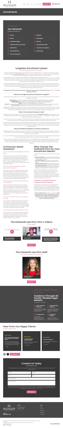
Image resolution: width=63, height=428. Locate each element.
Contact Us (42, 414)
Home (41, 407)
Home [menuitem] (24, 4)
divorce (42, 72)
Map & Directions (20, 409)
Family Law (42, 410)
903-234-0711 (56, 4)
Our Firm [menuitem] (27, 4)
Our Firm (41, 408)
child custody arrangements (16, 188)
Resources (42, 412)
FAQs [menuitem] (36, 4)
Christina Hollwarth (52, 77)
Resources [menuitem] (40, 4)
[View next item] (8, 354)
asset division (6, 188)
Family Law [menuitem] (32, 4)
